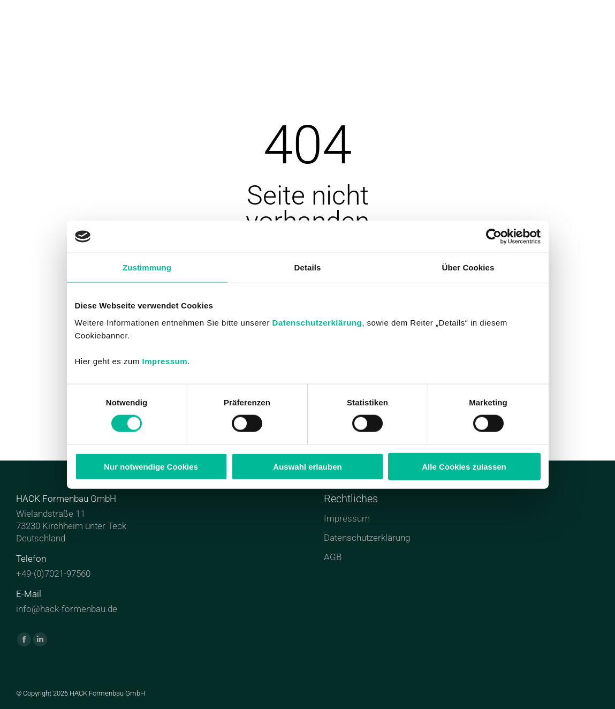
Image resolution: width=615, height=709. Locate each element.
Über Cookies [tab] (468, 267)
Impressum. (166, 360)
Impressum (347, 518)
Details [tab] (307, 267)
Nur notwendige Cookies (151, 466)
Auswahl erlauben (307, 466)
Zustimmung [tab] (147, 267)
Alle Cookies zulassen (464, 466)
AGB (332, 557)
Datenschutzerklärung (317, 322)
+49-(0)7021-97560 (53, 573)
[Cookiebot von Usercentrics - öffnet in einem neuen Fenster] (494, 237)
